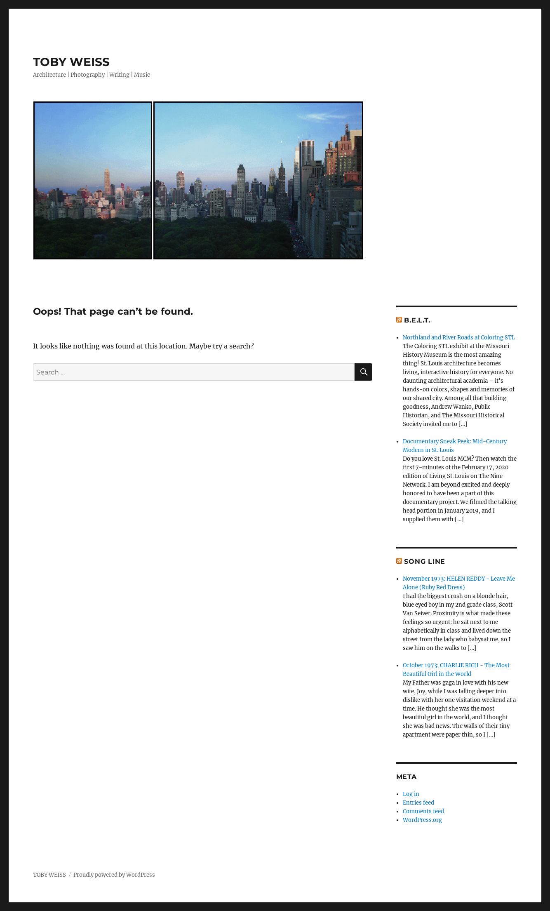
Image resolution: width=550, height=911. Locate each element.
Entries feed (418, 802)
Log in (411, 794)
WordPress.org (422, 820)
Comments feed (423, 811)
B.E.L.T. (417, 320)
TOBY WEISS (71, 62)
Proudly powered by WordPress (114, 874)
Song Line (424, 561)
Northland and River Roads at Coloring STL (459, 337)
